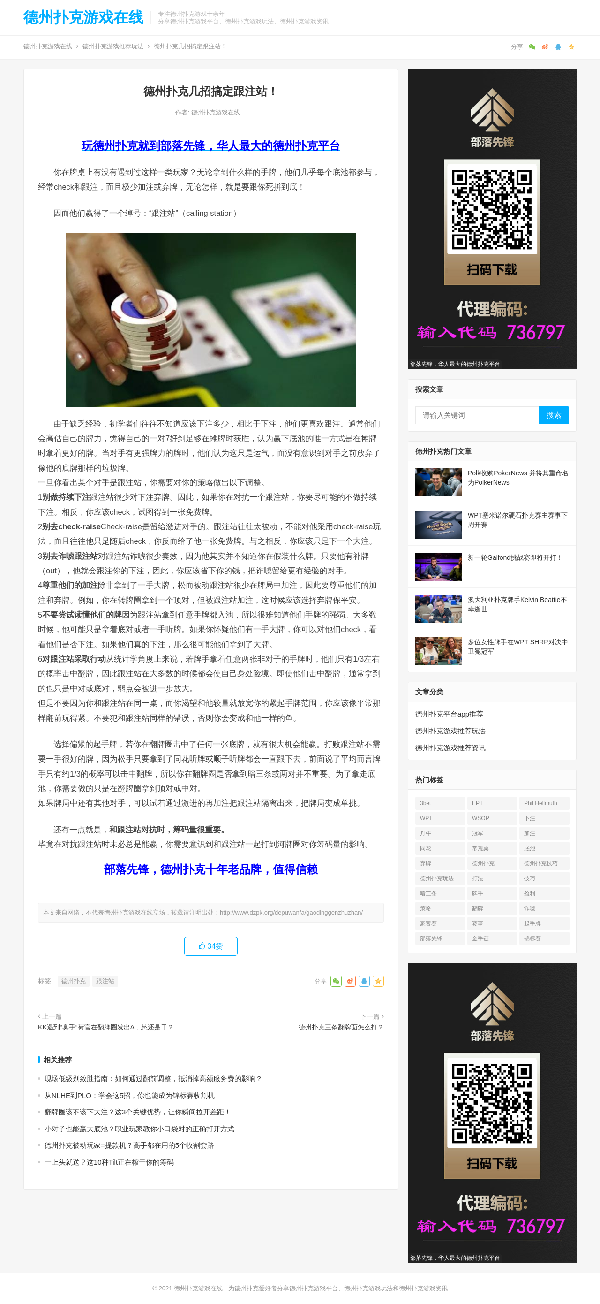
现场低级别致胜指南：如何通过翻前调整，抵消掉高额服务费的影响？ (153, 1079)
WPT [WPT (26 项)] (426, 818)
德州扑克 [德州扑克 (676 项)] (483, 863)
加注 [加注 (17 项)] (529, 833)
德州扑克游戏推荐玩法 (112, 46)
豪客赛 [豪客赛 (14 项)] (428, 923)
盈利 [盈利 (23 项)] (529, 893)
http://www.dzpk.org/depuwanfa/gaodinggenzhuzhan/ (291, 912)
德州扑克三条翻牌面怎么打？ (341, 1027)
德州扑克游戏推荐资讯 (450, 748)
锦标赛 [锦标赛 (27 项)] (532, 938)
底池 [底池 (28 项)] (529, 848)
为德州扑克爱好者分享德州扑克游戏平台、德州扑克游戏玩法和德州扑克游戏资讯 (338, 1288)
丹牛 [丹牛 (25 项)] (425, 833)
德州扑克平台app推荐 (449, 714)
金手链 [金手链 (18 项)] (480, 938)
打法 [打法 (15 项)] (477, 878)
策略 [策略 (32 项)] (425, 908)
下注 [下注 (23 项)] (529, 818)
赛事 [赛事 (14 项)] (477, 923)
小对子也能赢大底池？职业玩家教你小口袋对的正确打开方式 (139, 1129)
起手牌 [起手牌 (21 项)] (532, 923)
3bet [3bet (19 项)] (425, 803)
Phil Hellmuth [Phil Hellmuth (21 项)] (540, 803)
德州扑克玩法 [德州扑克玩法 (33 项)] (437, 878)
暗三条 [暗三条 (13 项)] (428, 893)
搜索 (554, 415)
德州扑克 (73, 980)
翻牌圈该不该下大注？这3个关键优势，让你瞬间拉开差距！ (138, 1112)
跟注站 (105, 980)
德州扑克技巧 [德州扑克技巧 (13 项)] (541, 863)
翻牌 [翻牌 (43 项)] (477, 908)
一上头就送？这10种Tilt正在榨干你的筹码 (109, 1162)
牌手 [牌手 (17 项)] (477, 893)
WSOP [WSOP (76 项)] (480, 818)
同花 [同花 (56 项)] (425, 848)
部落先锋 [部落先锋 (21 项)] (431, 938)
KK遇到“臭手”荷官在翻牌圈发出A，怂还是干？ (106, 1027)
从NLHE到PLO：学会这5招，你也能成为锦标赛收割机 (130, 1095)
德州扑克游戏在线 (83, 17)
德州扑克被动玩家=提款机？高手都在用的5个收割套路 (129, 1145)
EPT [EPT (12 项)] (477, 803)
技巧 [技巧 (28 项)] (529, 878)
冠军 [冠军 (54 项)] (477, 833)
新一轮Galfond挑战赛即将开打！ (515, 557)
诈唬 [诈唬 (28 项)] (529, 908)
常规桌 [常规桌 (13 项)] (480, 848)
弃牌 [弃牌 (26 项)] (425, 863)
